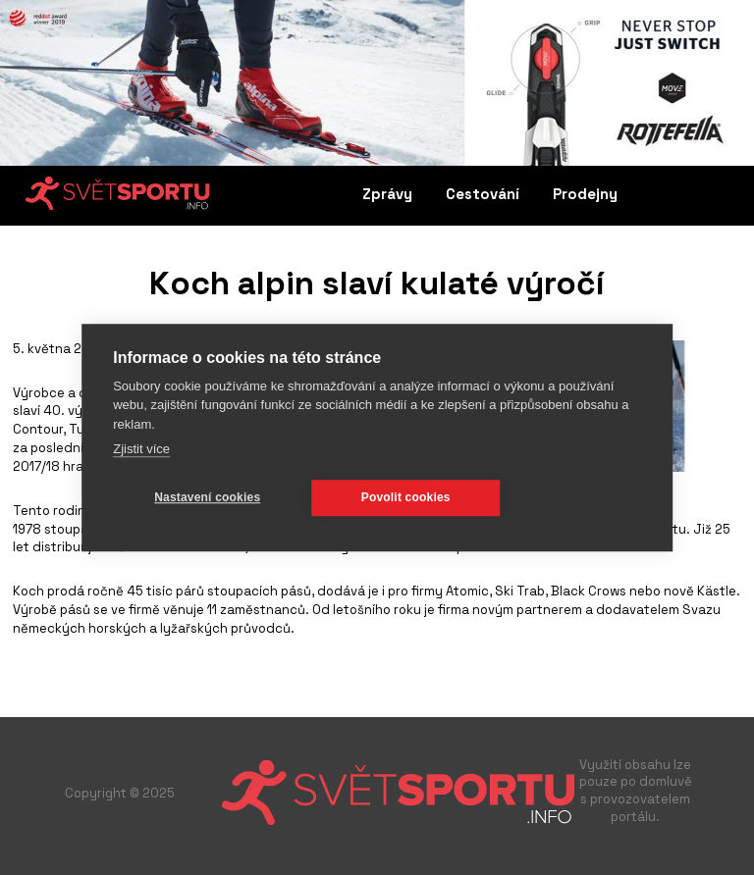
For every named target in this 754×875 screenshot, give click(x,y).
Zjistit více (141, 448)
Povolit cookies (406, 497)
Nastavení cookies (207, 497)
